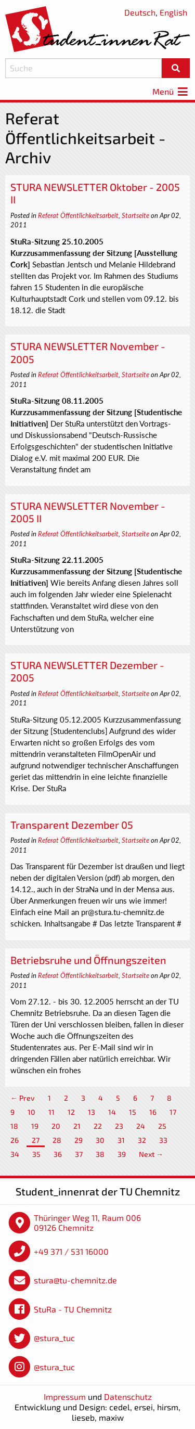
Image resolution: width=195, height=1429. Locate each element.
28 (57, 1140)
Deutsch (139, 12)
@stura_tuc (54, 1338)
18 (14, 1126)
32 (142, 1140)
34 (14, 1154)
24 (140, 1126)
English (173, 12)
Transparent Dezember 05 (71, 824)
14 (112, 1112)
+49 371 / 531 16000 (71, 1251)
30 (100, 1140)
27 (36, 1140)
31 (121, 1140)
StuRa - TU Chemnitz (73, 1309)
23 (119, 1126)
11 (51, 1112)
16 (153, 1112)
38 (100, 1154)
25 (162, 1126)
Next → (151, 1154)
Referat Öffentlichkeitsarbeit (78, 215)
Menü (171, 91)
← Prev (22, 1097)
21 (77, 1126)
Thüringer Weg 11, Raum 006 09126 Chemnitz (87, 1223)
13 (91, 1112)
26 (14, 1140)
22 (98, 1126)
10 (31, 1112)
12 (71, 1112)
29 (78, 1140)
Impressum (65, 1396)
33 (163, 1140)
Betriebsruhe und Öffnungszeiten (88, 960)
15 (132, 1112)
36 (58, 1154)
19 (34, 1126)
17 (173, 1112)
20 (55, 1126)
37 (79, 1154)
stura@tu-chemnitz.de (75, 1280)
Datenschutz (128, 1396)
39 (122, 1154)
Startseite (135, 215)
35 (36, 1154)
